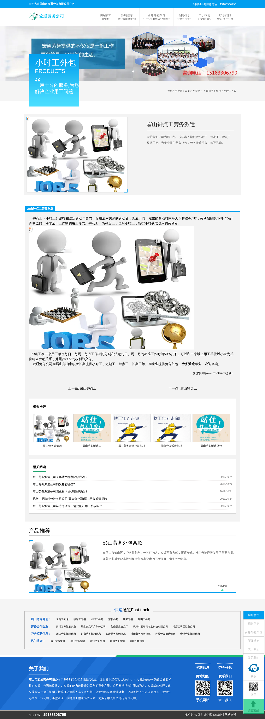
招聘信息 (127, 17)
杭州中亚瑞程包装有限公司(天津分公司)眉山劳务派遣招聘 (70, 498)
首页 (187, 91)
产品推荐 (39, 531)
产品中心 (197, 91)
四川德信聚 (205, 714)
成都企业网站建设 (224, 714)
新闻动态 (184, 17)
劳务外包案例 (156, 17)
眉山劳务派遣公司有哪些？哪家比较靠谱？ (60, 477)
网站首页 (106, 17)
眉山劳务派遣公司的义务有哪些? (54, 484)
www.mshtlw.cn (215, 373)
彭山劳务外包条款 (122, 543)
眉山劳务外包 (213, 91)
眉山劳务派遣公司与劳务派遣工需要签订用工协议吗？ (67, 506)
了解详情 (222, 586)
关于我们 (204, 17)
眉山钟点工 (188, 388)
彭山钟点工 (88, 388)
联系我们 (225, 17)
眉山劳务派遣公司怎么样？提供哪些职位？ (60, 491)
